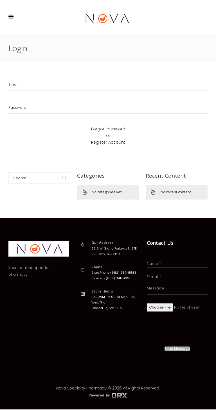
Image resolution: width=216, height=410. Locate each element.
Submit (108, 120)
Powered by (108, 395)
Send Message (177, 349)
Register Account (108, 143)
